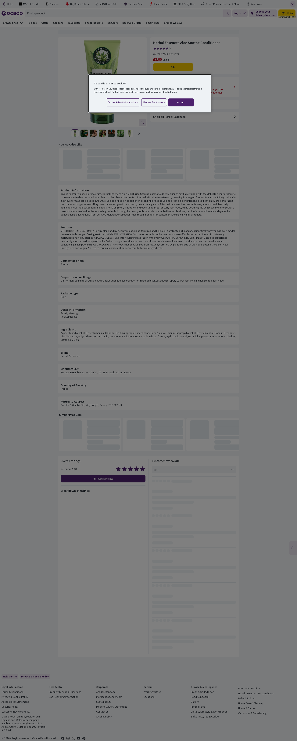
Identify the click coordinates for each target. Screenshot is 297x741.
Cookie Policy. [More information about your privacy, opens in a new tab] (170, 92)
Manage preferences (154, 102)
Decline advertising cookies (123, 102)
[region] (149, 93)
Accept (181, 102)
